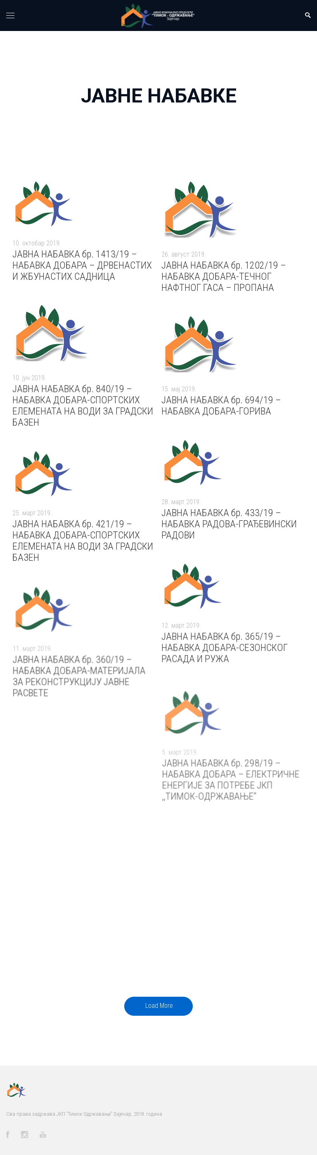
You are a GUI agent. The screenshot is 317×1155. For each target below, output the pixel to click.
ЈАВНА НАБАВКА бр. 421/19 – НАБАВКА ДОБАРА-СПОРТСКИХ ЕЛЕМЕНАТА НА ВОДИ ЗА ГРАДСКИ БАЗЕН (82, 547)
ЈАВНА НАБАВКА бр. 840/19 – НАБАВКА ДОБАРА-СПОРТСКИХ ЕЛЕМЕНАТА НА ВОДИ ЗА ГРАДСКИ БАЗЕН (82, 405)
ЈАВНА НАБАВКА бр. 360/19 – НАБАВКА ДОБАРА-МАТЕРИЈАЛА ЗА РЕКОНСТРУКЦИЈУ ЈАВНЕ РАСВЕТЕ (79, 689)
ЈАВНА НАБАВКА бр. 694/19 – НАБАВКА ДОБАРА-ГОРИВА (221, 406)
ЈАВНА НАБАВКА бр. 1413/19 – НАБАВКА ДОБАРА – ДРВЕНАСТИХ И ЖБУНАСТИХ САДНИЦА (82, 265)
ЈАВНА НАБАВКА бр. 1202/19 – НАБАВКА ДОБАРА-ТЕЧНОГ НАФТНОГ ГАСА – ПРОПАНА (223, 276)
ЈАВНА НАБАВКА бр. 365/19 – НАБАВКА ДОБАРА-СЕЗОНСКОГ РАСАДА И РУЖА (224, 656)
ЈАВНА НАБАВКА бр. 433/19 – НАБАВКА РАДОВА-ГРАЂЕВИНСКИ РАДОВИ (229, 530)
